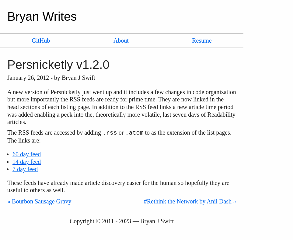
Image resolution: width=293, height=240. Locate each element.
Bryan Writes (42, 16)
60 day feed (26, 154)
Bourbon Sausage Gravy (42, 201)
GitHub (41, 40)
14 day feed (26, 161)
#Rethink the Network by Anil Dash (188, 201)
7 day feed (25, 169)
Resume (201, 40)
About (121, 40)
